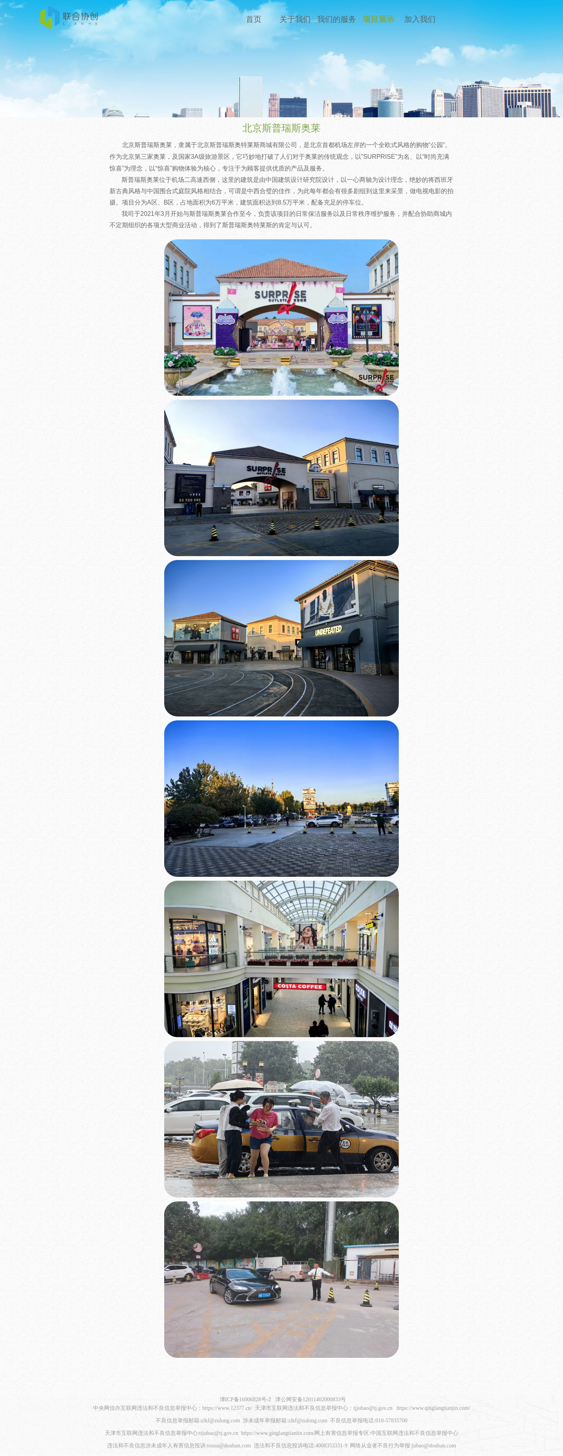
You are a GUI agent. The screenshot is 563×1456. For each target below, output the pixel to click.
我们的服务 (321, 19)
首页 (232, 19)
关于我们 (276, 19)
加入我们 (411, 19)
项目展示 (366, 19)
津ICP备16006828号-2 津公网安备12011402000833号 (283, 1401)
